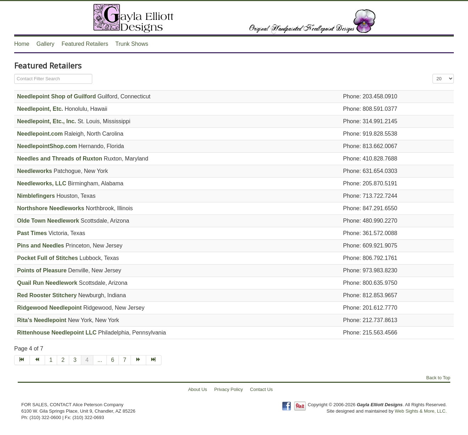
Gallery (46, 44)
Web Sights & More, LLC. (421, 411)
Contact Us (261, 389)
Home (21, 44)
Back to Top (438, 377)
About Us (197, 389)
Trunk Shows (131, 44)
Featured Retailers (84, 44)
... (100, 360)
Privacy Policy (228, 389)
